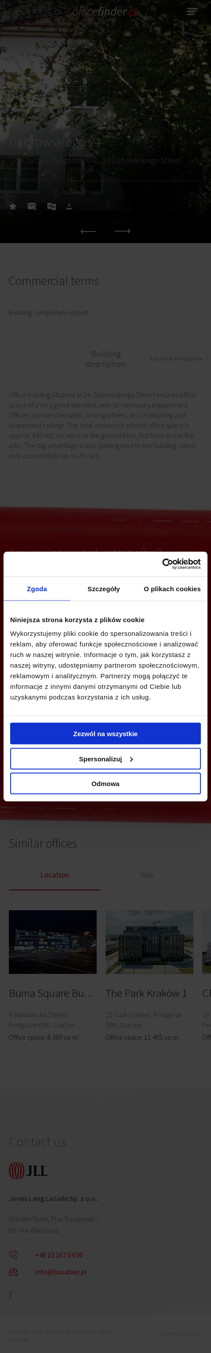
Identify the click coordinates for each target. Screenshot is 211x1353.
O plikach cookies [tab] (172, 588)
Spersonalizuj (106, 758)
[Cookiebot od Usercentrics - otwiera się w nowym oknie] (162, 564)
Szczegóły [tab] (103, 588)
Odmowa (105, 783)
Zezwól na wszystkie (105, 733)
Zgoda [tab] (37, 588)
